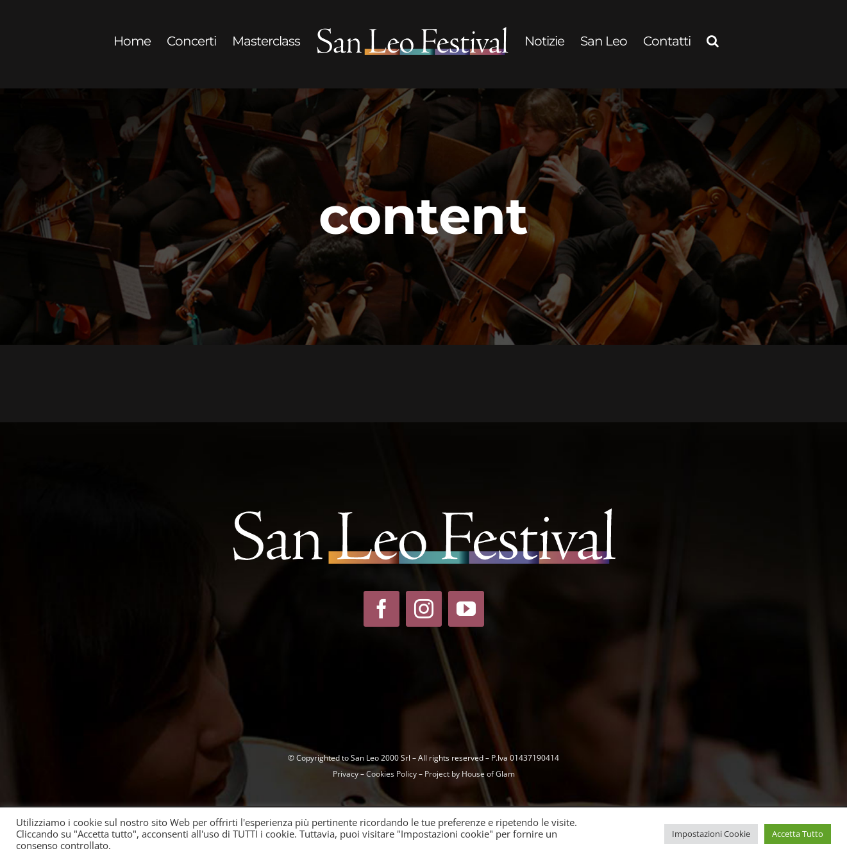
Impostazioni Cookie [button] (711, 833)
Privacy (345, 773)
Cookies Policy (391, 773)
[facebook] (381, 609)
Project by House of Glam (469, 773)
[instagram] (424, 609)
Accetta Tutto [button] (797, 833)
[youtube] (466, 609)
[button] (712, 41)
